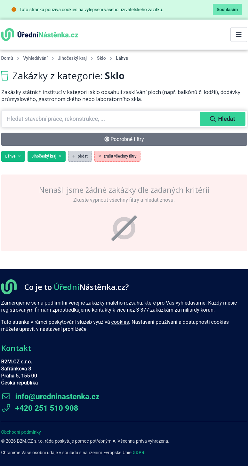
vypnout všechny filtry (114, 200)
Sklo (101, 58)
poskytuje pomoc (72, 441)
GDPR (138, 452)
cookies (120, 322)
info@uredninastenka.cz (50, 396)
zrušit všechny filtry (118, 156)
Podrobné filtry (124, 139)
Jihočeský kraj (72, 58)
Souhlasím (227, 9)
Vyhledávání (35, 58)
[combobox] (101, 119)
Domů (7, 58)
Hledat (222, 118)
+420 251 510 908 (39, 408)
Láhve (13, 156)
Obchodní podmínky (21, 432)
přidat (80, 156)
